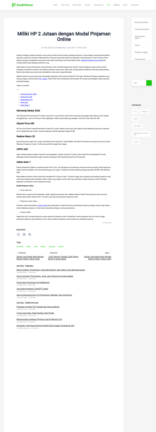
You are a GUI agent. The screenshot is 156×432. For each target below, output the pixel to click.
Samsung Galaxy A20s (28, 94)
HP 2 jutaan (43, 79)
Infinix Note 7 (25, 105)
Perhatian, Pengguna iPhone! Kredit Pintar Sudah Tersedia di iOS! (45, 325)
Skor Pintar (77, 5)
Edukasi (117, 5)
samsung (52, 246)
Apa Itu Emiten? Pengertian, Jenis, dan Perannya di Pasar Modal (45, 276)
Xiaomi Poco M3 (26, 97)
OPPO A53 (24, 102)
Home (67, 5)
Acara (125, 5)
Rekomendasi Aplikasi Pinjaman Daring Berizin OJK (39, 319)
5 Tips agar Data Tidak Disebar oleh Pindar (35, 313)
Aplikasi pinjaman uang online (92, 60)
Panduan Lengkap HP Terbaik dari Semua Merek (38, 307)
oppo (36, 246)
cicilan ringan (42, 205)
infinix (28, 246)
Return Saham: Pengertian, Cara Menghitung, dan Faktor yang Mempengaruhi (51, 270)
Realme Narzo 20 (26, 100)
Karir (108, 5)
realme (43, 246)
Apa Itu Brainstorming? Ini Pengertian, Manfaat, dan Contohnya (44, 295)
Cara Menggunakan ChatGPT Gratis (32, 289)
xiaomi (60, 246)
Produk (87, 5)
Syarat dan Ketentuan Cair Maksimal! (33, 282)
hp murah (20, 246)
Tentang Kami (98, 5)
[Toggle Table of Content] (18, 90)
